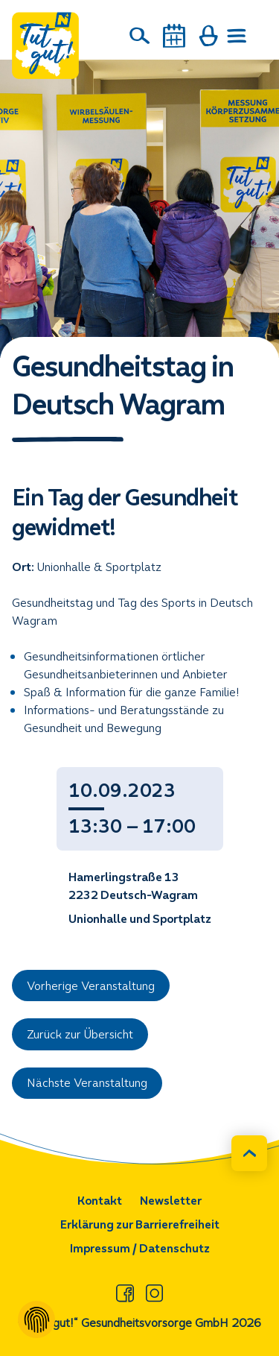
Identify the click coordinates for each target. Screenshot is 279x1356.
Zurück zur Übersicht (80, 1034)
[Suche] (140, 36)
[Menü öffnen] (237, 36)
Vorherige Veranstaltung (91, 985)
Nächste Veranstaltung (87, 1082)
